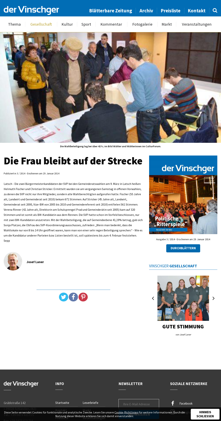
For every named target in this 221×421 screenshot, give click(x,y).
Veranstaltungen (197, 24)
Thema (14, 24)
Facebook (181, 403)
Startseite (62, 403)
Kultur (67, 24)
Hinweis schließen (205, 414)
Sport (86, 24)
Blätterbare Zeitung (110, 11)
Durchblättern (183, 248)
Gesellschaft (41, 24)
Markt (167, 24)
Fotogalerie (142, 24)
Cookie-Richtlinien (126, 412)
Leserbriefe (90, 403)
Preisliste (170, 11)
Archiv (146, 11)
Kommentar (111, 24)
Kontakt (197, 11)
